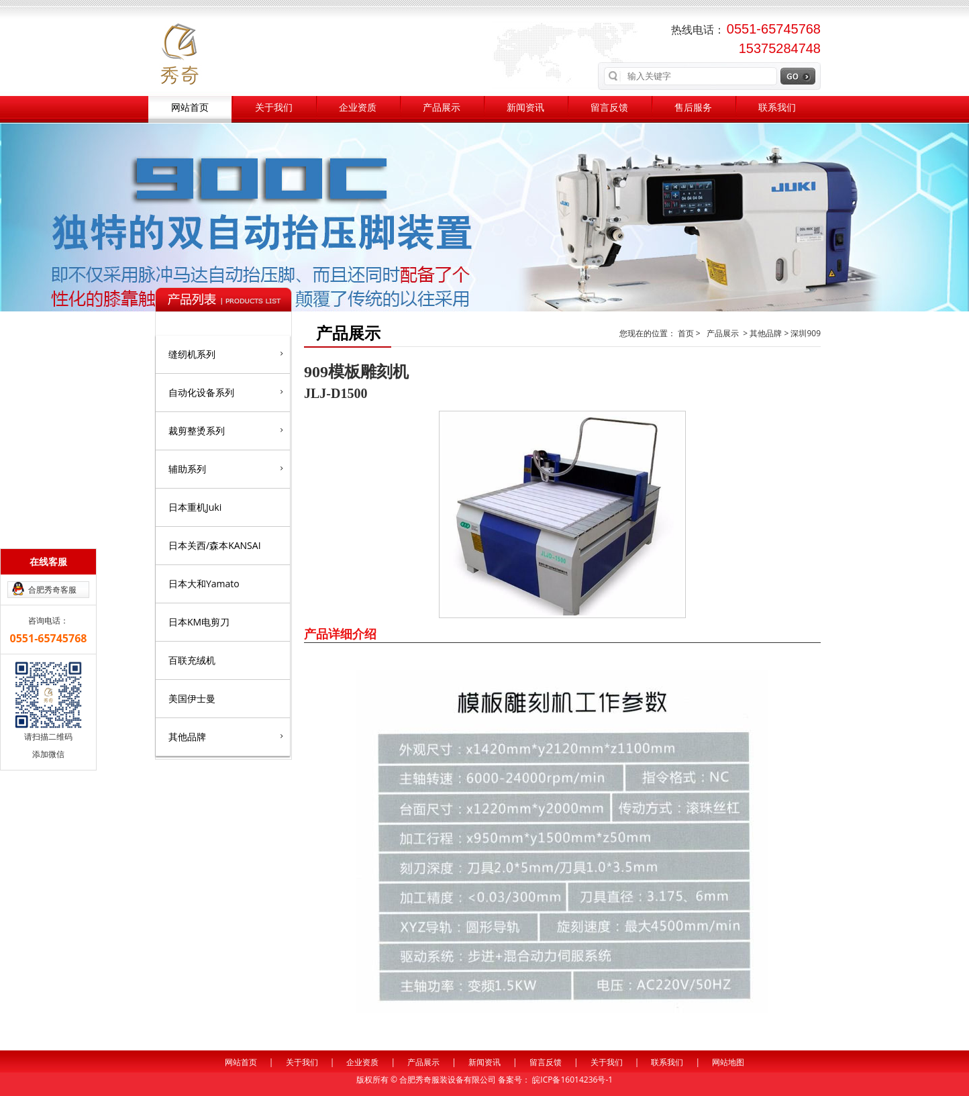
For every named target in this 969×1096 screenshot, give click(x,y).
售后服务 (693, 108)
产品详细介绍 (340, 634)
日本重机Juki (194, 507)
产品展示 (441, 108)
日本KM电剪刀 (199, 621)
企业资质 (357, 108)
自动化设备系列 (225, 392)
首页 (687, 333)
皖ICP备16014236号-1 (572, 1079)
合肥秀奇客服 (52, 589)
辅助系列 (225, 468)
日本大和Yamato (204, 583)
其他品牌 (225, 736)
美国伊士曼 (191, 698)
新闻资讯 (525, 108)
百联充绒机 (191, 660)
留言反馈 (609, 108)
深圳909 (805, 333)
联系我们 (777, 108)
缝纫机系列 (225, 354)
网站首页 (190, 108)
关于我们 (274, 108)
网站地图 (728, 1062)
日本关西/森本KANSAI (214, 545)
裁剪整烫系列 (225, 430)
